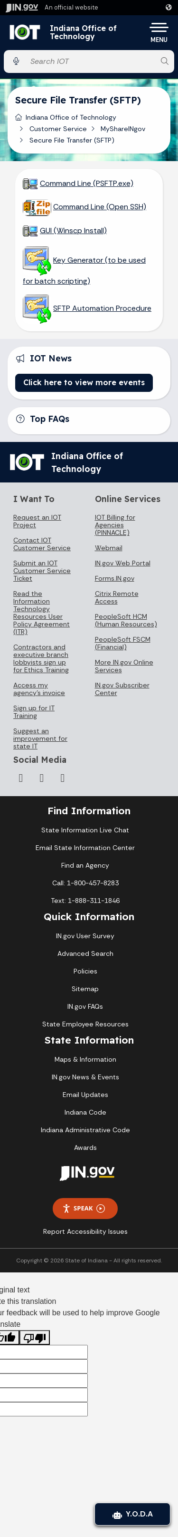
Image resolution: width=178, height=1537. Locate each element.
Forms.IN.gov (114, 578)
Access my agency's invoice (39, 689)
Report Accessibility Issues (85, 1231)
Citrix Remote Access (117, 597)
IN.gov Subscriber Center (122, 689)
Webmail (108, 547)
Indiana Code (85, 1112)
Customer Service (58, 128)
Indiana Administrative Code (85, 1130)
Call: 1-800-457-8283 (85, 883)
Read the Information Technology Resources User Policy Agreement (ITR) (41, 612)
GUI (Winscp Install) (73, 230)
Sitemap (85, 988)
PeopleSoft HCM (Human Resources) (126, 620)
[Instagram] (20, 778)
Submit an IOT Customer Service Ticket (42, 571)
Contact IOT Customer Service (42, 544)
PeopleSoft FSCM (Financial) (122, 643)
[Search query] (90, 61)
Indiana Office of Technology (83, 32)
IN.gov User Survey (85, 936)
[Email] (62, 778)
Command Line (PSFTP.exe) (86, 183)
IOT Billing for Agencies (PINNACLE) (115, 525)
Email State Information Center (85, 847)
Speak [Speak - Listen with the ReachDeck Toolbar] (83, 1208)
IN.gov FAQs (85, 1006)
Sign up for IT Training (34, 712)
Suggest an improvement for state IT (40, 738)
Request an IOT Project (37, 521)
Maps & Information (85, 1059)
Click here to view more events (84, 382)
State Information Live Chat (85, 830)
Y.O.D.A (132, 1514)
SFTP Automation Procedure (102, 308)
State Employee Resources (85, 1024)
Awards (85, 1147)
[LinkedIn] (41, 778)
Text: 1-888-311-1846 (85, 900)
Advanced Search (85, 953)
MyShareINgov (123, 128)
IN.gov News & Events (85, 1077)
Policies (85, 971)
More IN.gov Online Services (124, 666)
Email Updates (85, 1094)
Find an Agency (85, 865)
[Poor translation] (34, 1337)
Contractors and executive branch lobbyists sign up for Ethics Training (41, 658)
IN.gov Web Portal (122, 563)
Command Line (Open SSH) (99, 207)
